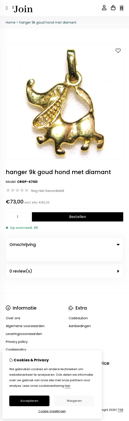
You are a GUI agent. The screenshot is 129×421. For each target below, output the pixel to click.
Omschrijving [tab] (64, 244)
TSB (120, 400)
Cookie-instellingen (52, 411)
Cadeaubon (78, 308)
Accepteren (29, 401)
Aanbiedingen (80, 316)
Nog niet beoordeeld (47, 190)
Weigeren (74, 401)
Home (10, 22)
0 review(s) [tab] (64, 261)
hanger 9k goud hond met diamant (48, 22)
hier (68, 386)
